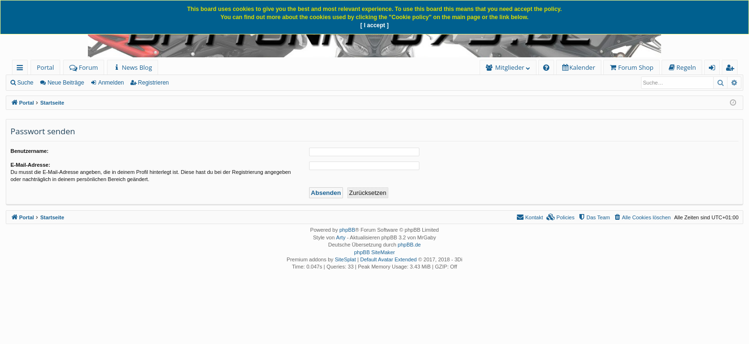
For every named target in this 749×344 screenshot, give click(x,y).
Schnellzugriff (21, 69)
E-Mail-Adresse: (30, 165)
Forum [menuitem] (83, 67)
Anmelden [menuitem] (714, 69)
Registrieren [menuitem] (732, 69)
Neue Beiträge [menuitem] (65, 82)
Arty (341, 237)
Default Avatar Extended (388, 259)
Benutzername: (29, 151)
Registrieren (153, 82)
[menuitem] (132, 67)
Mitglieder (509, 67)
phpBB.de (409, 244)
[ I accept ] (374, 25)
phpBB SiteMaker (374, 252)
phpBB (347, 230)
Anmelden (111, 82)
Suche (25, 82)
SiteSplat (345, 259)
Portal (45, 67)
